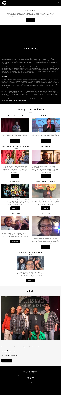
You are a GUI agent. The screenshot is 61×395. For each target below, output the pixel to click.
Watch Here (15, 241)
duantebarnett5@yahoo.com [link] (11, 355)
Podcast (15, 176)
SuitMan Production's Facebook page (17, 100)
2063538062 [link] (7, 354)
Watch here (15, 141)
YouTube (40, 347)
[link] (4, 2)
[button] (58, 3)
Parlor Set (15, 208)
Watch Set (45, 208)
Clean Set (45, 247)
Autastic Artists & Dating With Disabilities (30, 371)
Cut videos (30, 20)
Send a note (6, 360)
